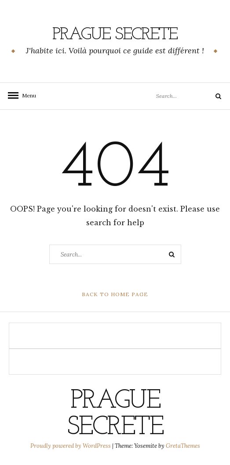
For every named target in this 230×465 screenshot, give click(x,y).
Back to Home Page (115, 294)
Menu (26, 95)
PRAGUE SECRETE (114, 35)
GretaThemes (183, 446)
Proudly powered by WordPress (71, 446)
